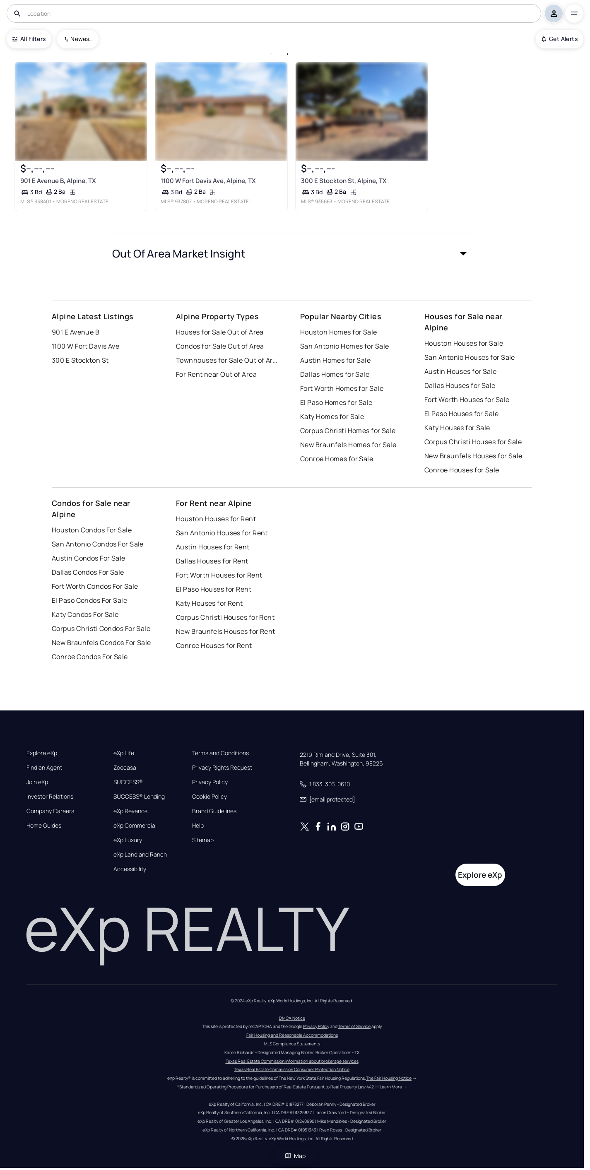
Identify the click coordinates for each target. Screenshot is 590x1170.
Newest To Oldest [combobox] (81, 39)
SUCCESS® (128, 782)
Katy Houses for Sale (457, 427)
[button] (292, 253)
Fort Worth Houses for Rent (219, 575)
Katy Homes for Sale (332, 416)
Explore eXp (41, 753)
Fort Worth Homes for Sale (341, 388)
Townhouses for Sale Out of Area (227, 360)
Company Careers (50, 811)
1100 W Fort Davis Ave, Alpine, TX (208, 180)
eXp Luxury (127, 840)
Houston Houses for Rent (216, 518)
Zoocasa (124, 767)
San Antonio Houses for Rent (222, 532)
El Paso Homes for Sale (336, 402)
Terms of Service (354, 1026)
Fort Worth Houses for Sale (466, 399)
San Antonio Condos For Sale (98, 544)
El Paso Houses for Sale (461, 413)
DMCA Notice (292, 1018)
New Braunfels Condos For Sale (101, 642)
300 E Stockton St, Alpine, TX (344, 180)
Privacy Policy (210, 782)
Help (198, 825)
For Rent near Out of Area (216, 374)
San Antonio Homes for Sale (344, 346)
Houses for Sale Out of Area (220, 332)
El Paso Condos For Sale (89, 600)
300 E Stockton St (80, 360)
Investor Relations (49, 796)
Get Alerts (560, 39)
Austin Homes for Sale (335, 360)
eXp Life (123, 753)
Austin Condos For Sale (88, 558)
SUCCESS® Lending (139, 796)
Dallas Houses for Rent (212, 561)
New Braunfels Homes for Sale (348, 444)
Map (295, 1156)
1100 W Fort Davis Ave (85, 346)
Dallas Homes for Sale (334, 374)
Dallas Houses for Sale (460, 385)
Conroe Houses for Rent (214, 645)
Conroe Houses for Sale (461, 469)
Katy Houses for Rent (209, 603)
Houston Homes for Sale (338, 332)
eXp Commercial (135, 825)
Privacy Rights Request (222, 767)
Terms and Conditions (220, 753)
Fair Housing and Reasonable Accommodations (292, 1035)
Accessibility (129, 869)
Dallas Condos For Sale (88, 572)
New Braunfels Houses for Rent (225, 631)
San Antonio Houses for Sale (469, 357)
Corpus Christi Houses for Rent (225, 617)
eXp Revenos (130, 811)
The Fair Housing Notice (389, 1078)
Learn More (391, 1087)
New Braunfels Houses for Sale (473, 455)
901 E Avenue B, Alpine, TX (58, 180)
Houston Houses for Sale (463, 343)
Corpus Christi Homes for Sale (348, 430)
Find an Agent (44, 767)
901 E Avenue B (75, 332)
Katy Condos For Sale (85, 614)
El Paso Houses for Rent (213, 589)
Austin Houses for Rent (213, 546)
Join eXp (37, 782)
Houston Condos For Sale (92, 529)
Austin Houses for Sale (460, 371)
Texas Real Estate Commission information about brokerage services (292, 1061)
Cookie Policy (209, 796)
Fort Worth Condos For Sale (95, 586)
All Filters (29, 39)
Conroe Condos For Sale (90, 656)
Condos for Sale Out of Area (220, 346)
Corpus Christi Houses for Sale (473, 441)
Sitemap (203, 840)
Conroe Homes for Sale (336, 458)
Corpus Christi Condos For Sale (101, 628)
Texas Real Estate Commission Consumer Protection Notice (291, 1069)
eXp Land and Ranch (140, 854)
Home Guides (43, 825)
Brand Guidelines (214, 811)
